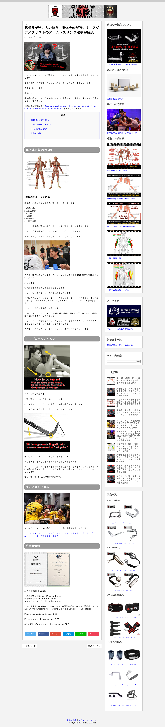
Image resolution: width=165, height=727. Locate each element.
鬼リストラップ (130, 637)
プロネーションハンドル (129, 523)
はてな (68, 634)
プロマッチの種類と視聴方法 (120, 329)
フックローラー (117, 543)
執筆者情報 (36, 133)
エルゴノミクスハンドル (129, 705)
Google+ (56, 634)
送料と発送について (116, 99)
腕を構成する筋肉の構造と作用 (121, 199)
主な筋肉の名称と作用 (117, 170)
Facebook (43, 634)
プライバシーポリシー (88, 720)
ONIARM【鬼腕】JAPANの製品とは (123, 64)
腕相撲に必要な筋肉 (40, 120)
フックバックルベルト (118, 617)
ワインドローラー (116, 523)
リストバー (129, 590)
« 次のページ (30, 646)
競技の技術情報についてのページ (122, 133)
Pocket (93, 634)
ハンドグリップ (116, 664)
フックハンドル (116, 570)
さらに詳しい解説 (39, 129)
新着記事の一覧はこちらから (120, 345)
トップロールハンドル (129, 570)
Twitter (31, 634)
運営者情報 (71, 720)
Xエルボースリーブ (118, 637)
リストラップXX (131, 617)
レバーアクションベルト (129, 664)
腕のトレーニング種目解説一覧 (121, 226)
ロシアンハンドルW (117, 685)
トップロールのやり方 (41, 124)
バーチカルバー (116, 705)
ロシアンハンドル (129, 543)
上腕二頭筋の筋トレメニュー (120, 258)
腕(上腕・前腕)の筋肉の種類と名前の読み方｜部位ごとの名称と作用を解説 (128, 380)
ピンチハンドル (119, 590)
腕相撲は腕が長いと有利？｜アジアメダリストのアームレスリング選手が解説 (128, 412)
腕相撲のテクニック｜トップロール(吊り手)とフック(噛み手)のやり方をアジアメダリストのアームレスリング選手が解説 (128, 436)
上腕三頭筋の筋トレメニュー (120, 290)
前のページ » (94, 646)
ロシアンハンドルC (130, 685)
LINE (81, 634)
